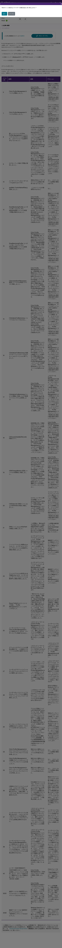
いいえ (11, 14)
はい (4, 14)
